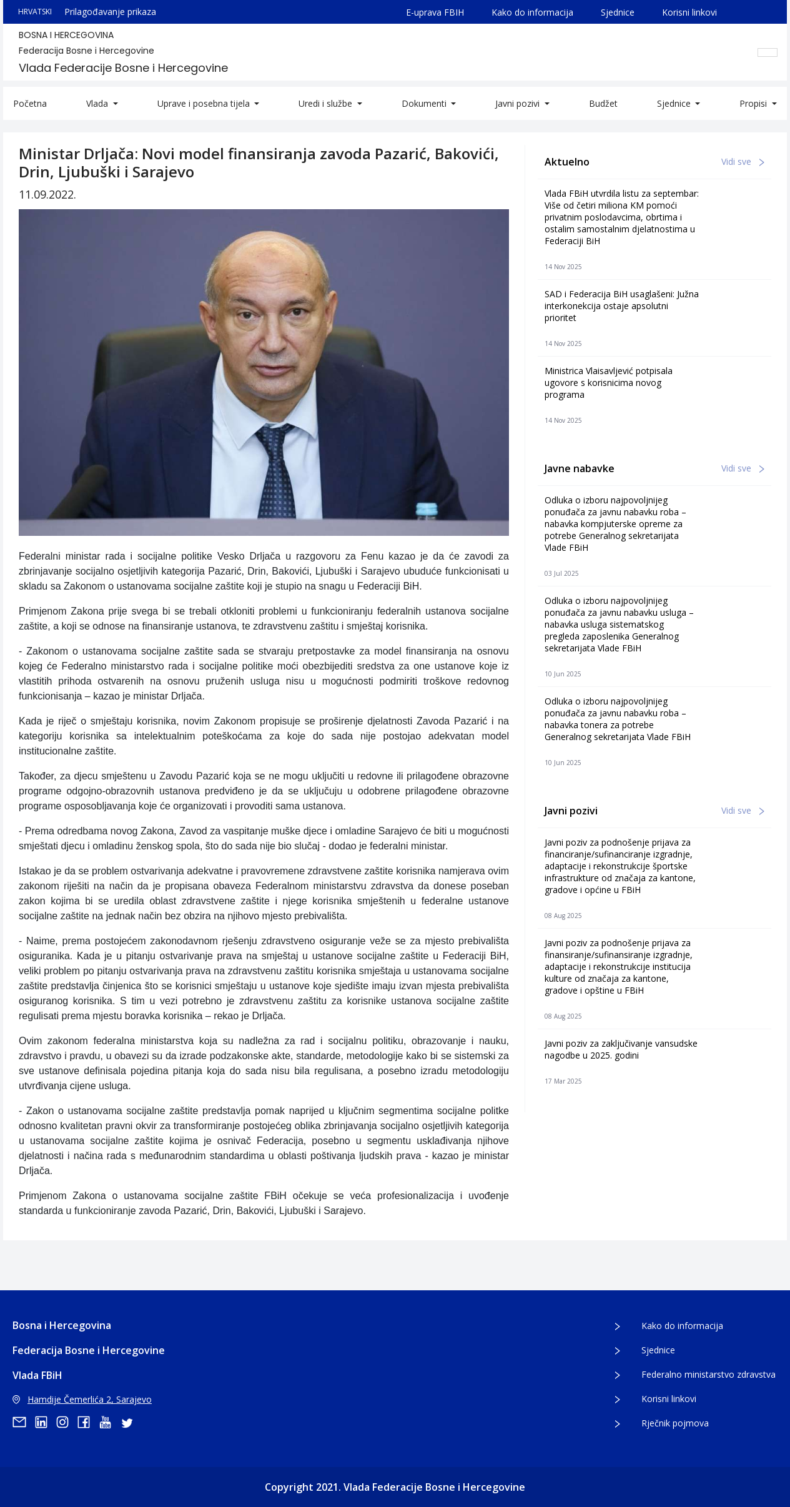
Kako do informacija (532, 12)
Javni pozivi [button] (518, 103)
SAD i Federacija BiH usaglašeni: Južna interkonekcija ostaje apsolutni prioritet (622, 306)
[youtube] (109, 1422)
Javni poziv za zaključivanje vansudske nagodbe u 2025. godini (621, 1049)
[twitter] (130, 1422)
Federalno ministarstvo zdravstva (708, 1374)
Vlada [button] (98, 103)
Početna (30, 103)
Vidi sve (742, 161)
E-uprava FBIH (435, 12)
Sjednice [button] (675, 103)
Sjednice (617, 12)
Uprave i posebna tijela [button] (204, 103)
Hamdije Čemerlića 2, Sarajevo (82, 1399)
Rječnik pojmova (675, 1423)
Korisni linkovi (689, 12)
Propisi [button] (754, 103)
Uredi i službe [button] (327, 103)
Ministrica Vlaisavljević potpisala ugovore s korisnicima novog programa (609, 382)
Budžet (603, 103)
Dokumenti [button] (425, 103)
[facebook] (88, 1422)
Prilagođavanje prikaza (110, 11)
